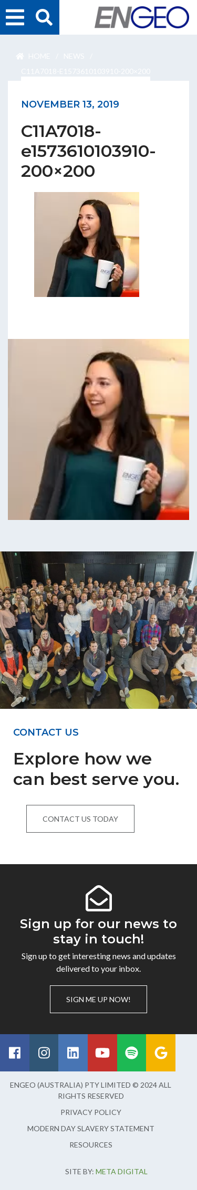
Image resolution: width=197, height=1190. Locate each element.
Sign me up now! (98, 999)
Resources (90, 1144)
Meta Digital (122, 1171)
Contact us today (80, 818)
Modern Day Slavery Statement (90, 1128)
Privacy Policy (90, 1112)
